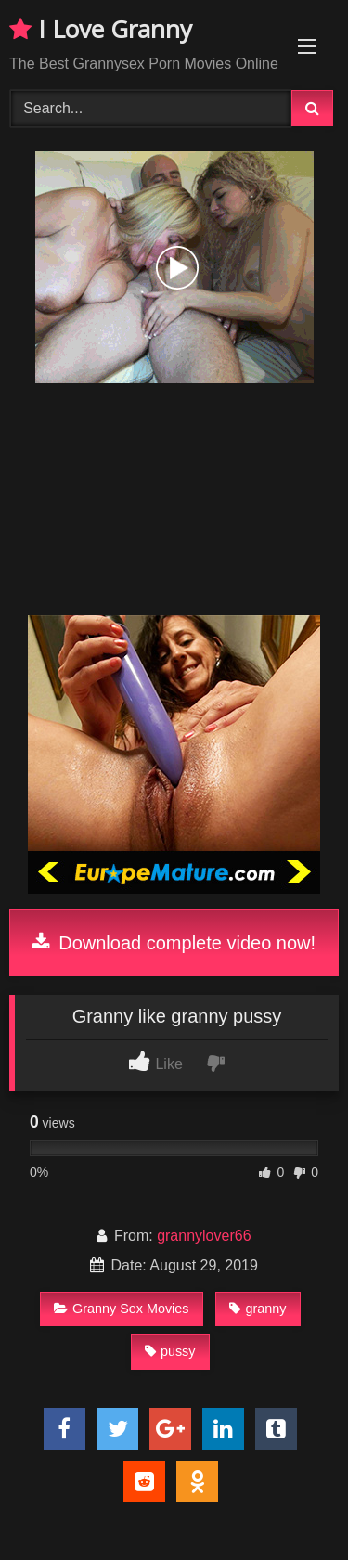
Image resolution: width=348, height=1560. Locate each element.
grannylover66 (204, 1236)
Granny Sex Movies (121, 1308)
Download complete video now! (174, 943)
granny (257, 1308)
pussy (170, 1351)
